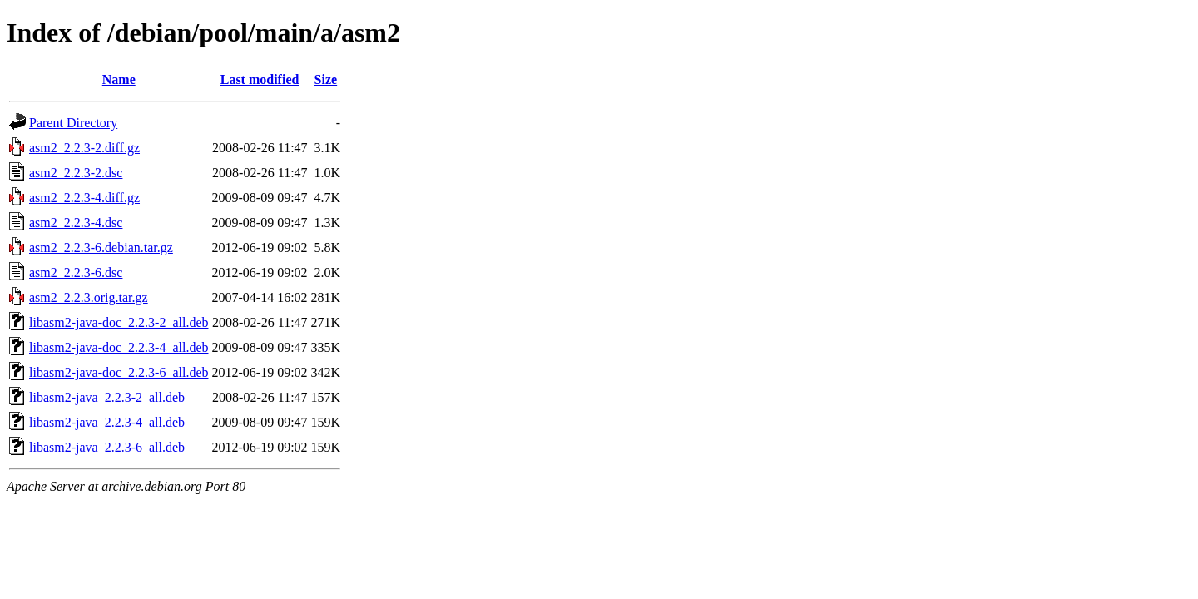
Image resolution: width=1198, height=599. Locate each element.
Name (119, 79)
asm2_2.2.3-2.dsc (75, 173)
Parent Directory (73, 123)
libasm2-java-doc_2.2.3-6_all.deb (119, 372)
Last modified (260, 79)
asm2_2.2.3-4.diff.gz (84, 198)
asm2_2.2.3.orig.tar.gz (88, 297)
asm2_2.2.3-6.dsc (75, 272)
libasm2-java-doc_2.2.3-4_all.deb (119, 347)
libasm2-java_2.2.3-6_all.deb (107, 447)
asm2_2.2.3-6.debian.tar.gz (101, 247)
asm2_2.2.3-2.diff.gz (84, 148)
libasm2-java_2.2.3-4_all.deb (107, 422)
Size (326, 79)
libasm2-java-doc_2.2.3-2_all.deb (119, 322)
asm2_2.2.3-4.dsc (75, 222)
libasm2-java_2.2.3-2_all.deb (107, 397)
